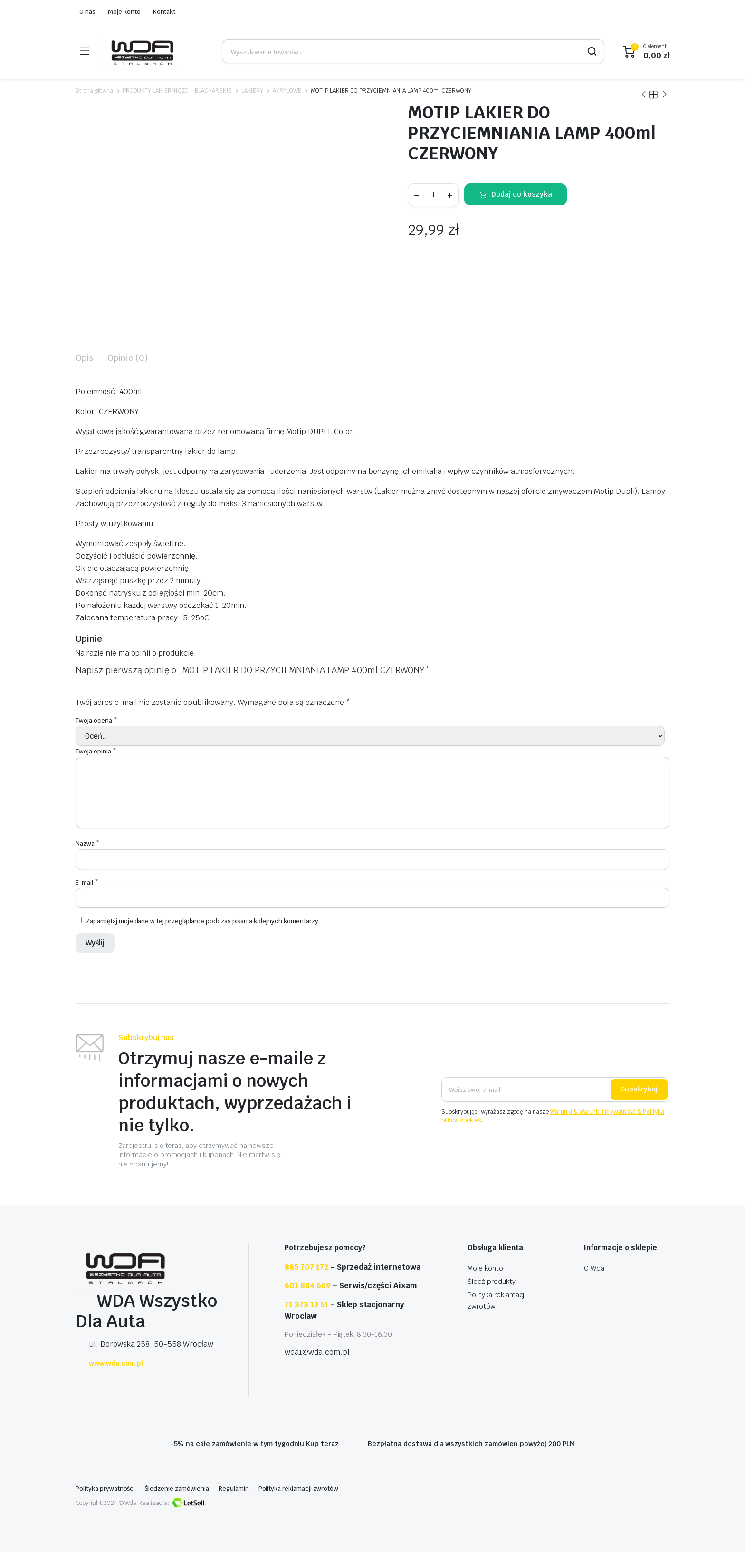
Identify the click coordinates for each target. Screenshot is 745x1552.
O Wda (594, 1268)
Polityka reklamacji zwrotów (298, 1489)
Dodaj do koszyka (521, 194)
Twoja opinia (96, 751)
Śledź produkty (492, 1281)
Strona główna (94, 91)
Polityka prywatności (105, 1489)
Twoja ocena (96, 720)
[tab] (84, 357)
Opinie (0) (127, 357)
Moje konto (124, 12)
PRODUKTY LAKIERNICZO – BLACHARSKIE (177, 91)
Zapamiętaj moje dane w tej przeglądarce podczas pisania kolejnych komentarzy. (203, 921)
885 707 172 (306, 1267)
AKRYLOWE (287, 91)
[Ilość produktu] (433, 195)
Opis (84, 357)
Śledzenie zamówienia (176, 1489)
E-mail (87, 882)
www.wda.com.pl (109, 1363)
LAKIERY (252, 91)
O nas (87, 12)
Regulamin (234, 1489)
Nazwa (88, 843)
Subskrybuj (639, 1089)
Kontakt (164, 12)
